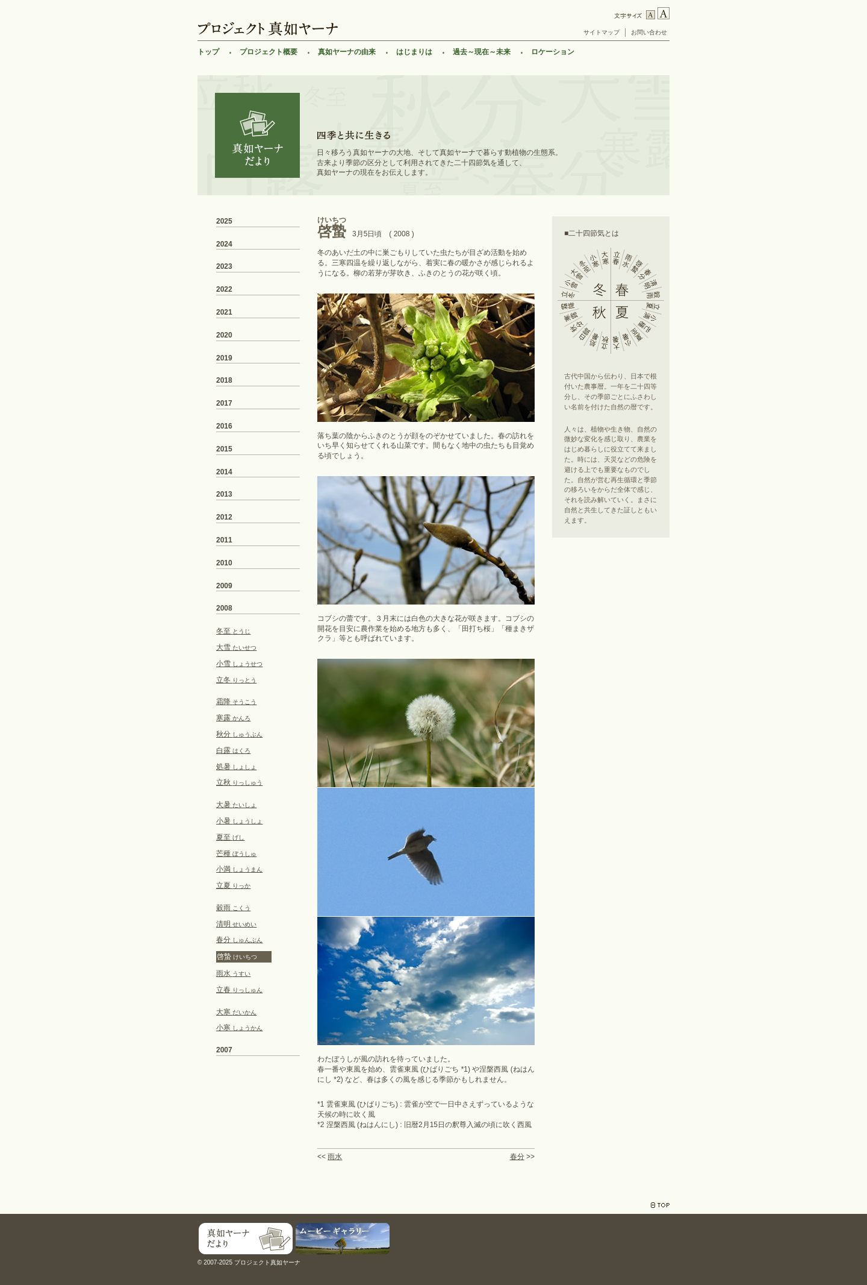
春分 (517, 1156)
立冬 (236, 680)
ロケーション (552, 52)
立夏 (233, 885)
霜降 (236, 701)
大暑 (236, 804)
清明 (236, 924)
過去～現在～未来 (482, 52)
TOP (660, 1205)
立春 (239, 989)
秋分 (239, 734)
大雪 (236, 647)
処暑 (236, 766)
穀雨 (233, 907)
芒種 (236, 853)
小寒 (239, 1027)
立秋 (239, 782)
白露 (233, 750)
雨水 (335, 1156)
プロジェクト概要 (268, 52)
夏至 (230, 837)
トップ (208, 52)
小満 (239, 869)
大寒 (236, 1012)
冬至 (233, 631)
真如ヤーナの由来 (347, 52)
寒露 (233, 718)
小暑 (239, 821)
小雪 (239, 663)
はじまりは (414, 52)
